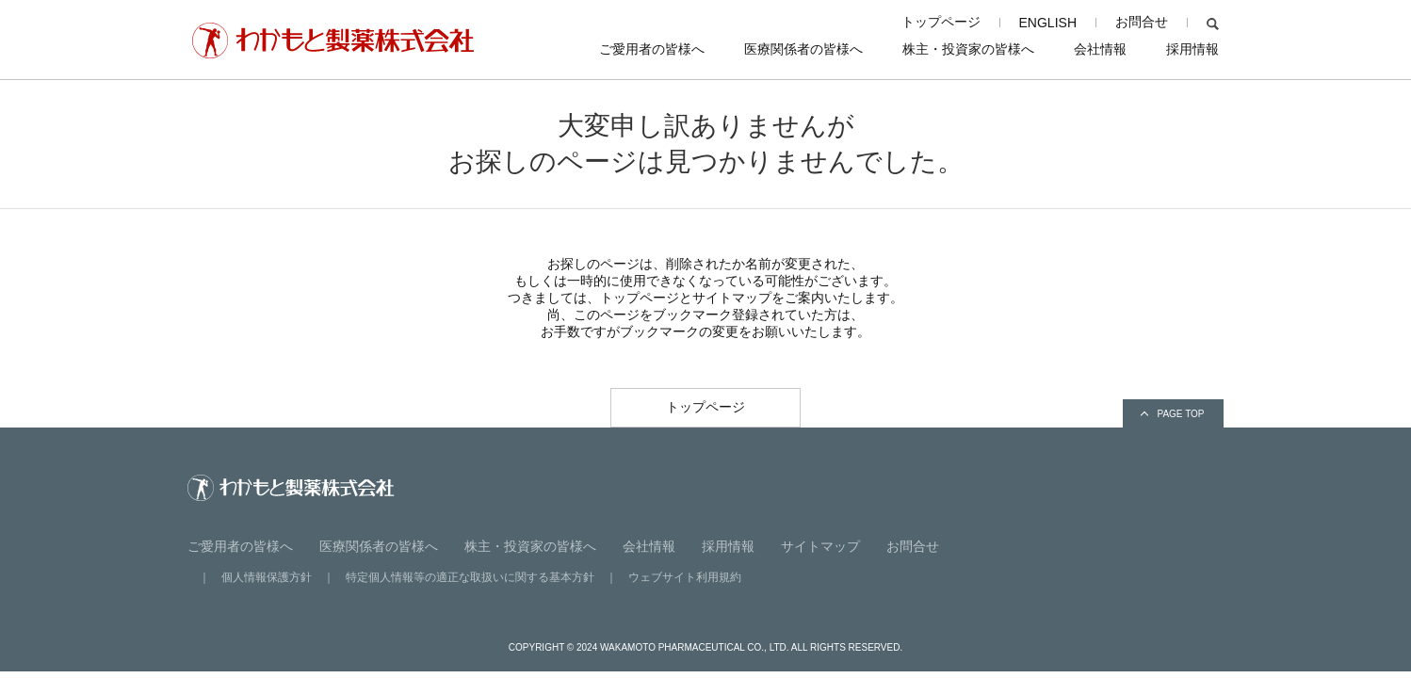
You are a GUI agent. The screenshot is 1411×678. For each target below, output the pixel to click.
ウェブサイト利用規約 (684, 577)
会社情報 (1100, 48)
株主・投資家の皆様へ (968, 48)
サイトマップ (820, 546)
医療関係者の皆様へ (803, 48)
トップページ (941, 21)
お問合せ (1141, 21)
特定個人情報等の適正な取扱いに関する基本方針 (470, 577)
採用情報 (1192, 48)
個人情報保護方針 (266, 577)
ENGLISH (1048, 22)
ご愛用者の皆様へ (652, 48)
